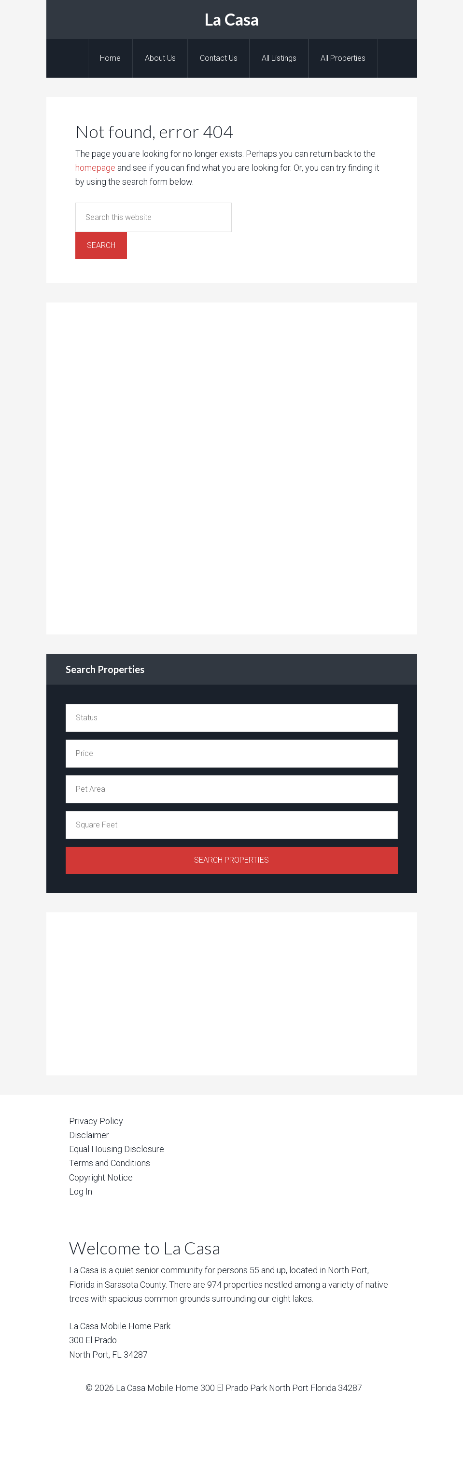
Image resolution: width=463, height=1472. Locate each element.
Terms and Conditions (109, 1163)
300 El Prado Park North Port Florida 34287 (281, 1388)
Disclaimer (89, 1135)
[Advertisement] (138, 466)
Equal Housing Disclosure (116, 1149)
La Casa (232, 19)
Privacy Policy (96, 1121)
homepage (95, 168)
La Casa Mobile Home (157, 1388)
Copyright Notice (101, 1177)
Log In (80, 1191)
